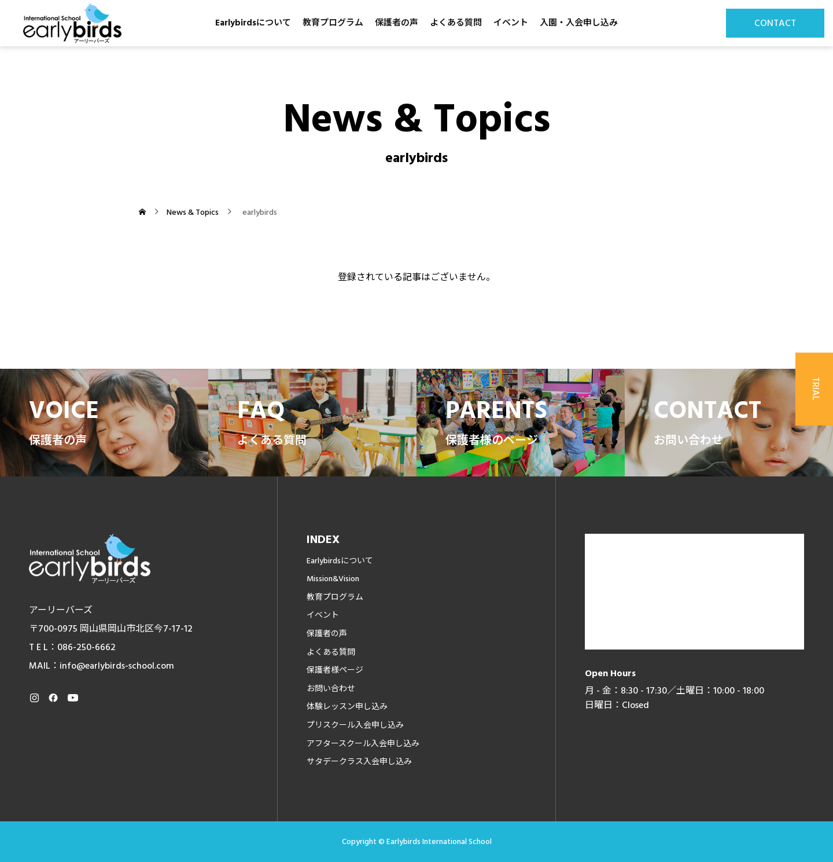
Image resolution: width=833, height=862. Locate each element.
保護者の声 (396, 23)
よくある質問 (456, 23)
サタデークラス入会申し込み (359, 762)
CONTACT (775, 23)
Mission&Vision (333, 579)
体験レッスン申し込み (347, 707)
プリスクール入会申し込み (355, 725)
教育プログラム (333, 23)
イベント (510, 23)
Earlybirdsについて (253, 23)
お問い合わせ (331, 689)
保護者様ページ (335, 670)
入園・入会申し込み (579, 23)
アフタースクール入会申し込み (363, 744)
